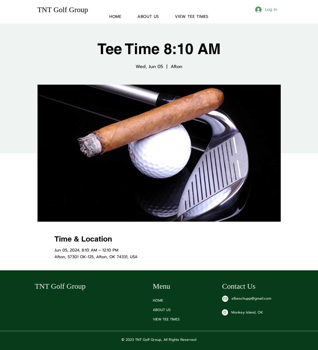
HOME (158, 300)
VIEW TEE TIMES (166, 319)
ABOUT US (162, 310)
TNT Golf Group (62, 9)
